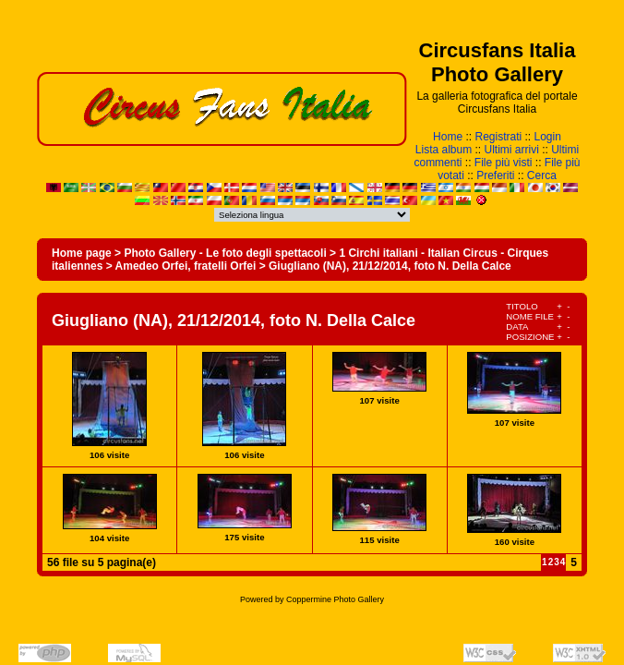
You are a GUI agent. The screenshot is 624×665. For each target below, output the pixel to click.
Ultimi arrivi (512, 149)
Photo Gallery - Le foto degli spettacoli (225, 253)
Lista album (443, 149)
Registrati (498, 136)
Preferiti (495, 175)
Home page (82, 253)
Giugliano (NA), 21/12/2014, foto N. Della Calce (390, 266)
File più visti (503, 162)
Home (447, 136)
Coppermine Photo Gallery (335, 599)
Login (547, 136)
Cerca (542, 175)
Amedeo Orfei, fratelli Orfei (186, 266)
